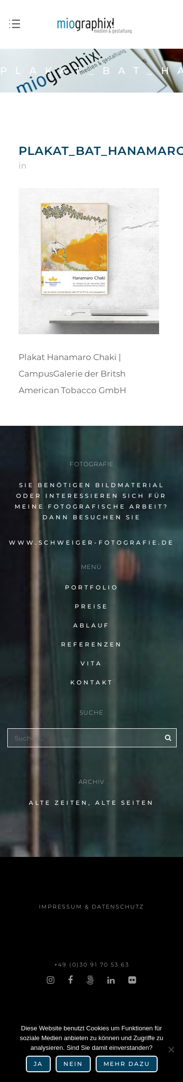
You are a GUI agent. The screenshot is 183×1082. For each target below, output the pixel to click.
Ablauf (91, 625)
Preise (91, 606)
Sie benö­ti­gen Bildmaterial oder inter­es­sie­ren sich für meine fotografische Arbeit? (92, 495)
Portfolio (92, 587)
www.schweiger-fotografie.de (91, 542)
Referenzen (91, 644)
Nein (73, 1063)
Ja (38, 1063)
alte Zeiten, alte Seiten (91, 802)
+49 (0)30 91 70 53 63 (91, 964)
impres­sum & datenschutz (91, 906)
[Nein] (171, 1049)
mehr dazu (126, 1063)
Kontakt (91, 682)
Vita (91, 663)
